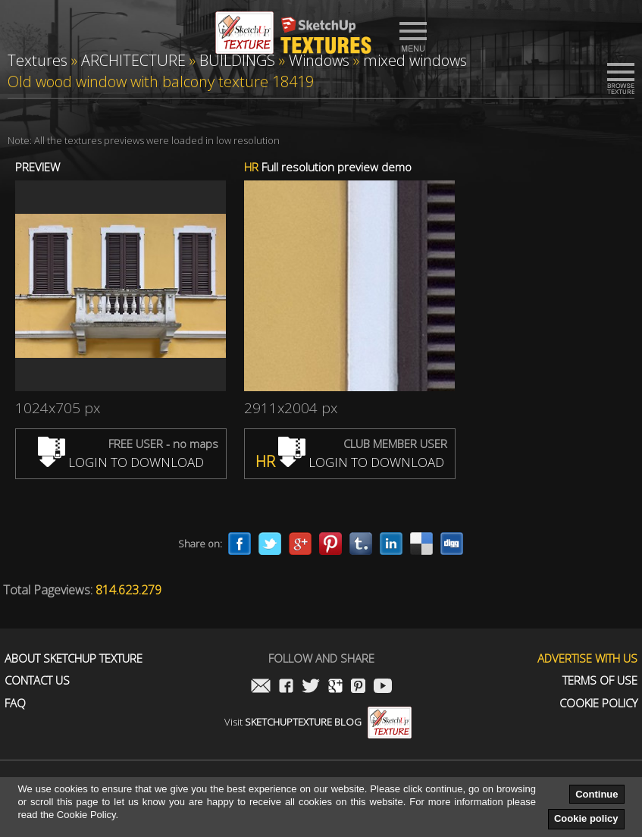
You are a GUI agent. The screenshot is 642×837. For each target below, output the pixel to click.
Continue (596, 794)
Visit (318, 722)
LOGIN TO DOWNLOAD (121, 462)
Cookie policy (586, 818)
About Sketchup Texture (73, 658)
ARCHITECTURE (133, 60)
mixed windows (415, 60)
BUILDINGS (237, 60)
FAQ (15, 703)
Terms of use (599, 680)
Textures (37, 60)
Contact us (37, 680)
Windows (319, 60)
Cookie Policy (598, 703)
